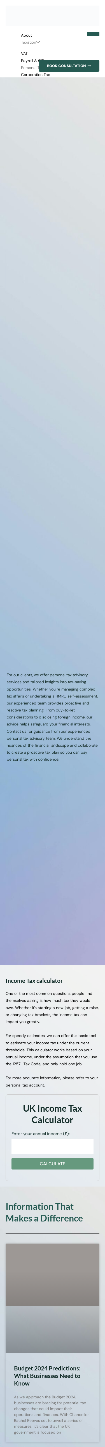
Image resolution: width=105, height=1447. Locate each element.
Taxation (30, 42)
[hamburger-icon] (93, 34)
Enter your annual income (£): (40, 1134)
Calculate (52, 1164)
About (26, 35)
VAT (24, 53)
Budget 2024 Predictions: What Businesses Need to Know (47, 1376)
